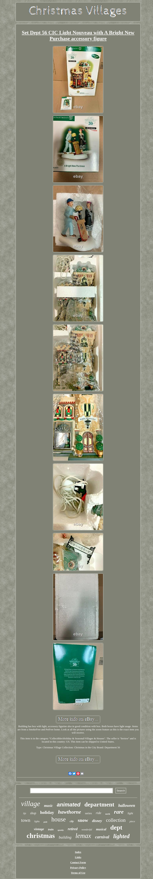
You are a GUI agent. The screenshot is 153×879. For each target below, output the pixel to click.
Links (78, 857)
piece (132, 821)
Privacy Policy (78, 867)
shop (33, 813)
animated (68, 805)
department (99, 804)
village (30, 804)
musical (101, 829)
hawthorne (69, 812)
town (25, 820)
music (48, 806)
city (72, 821)
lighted (121, 836)
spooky (61, 830)
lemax (83, 835)
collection (116, 820)
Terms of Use (78, 872)
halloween (126, 805)
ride (98, 813)
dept (116, 827)
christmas (40, 835)
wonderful (86, 829)
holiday (47, 812)
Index (78, 852)
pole (45, 822)
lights (37, 821)
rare (119, 812)
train (51, 829)
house (58, 819)
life (24, 813)
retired (72, 829)
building (65, 837)
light (130, 813)
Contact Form (78, 862)
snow (83, 820)
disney (97, 821)
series (88, 813)
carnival (102, 837)
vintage (39, 829)
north (107, 814)
